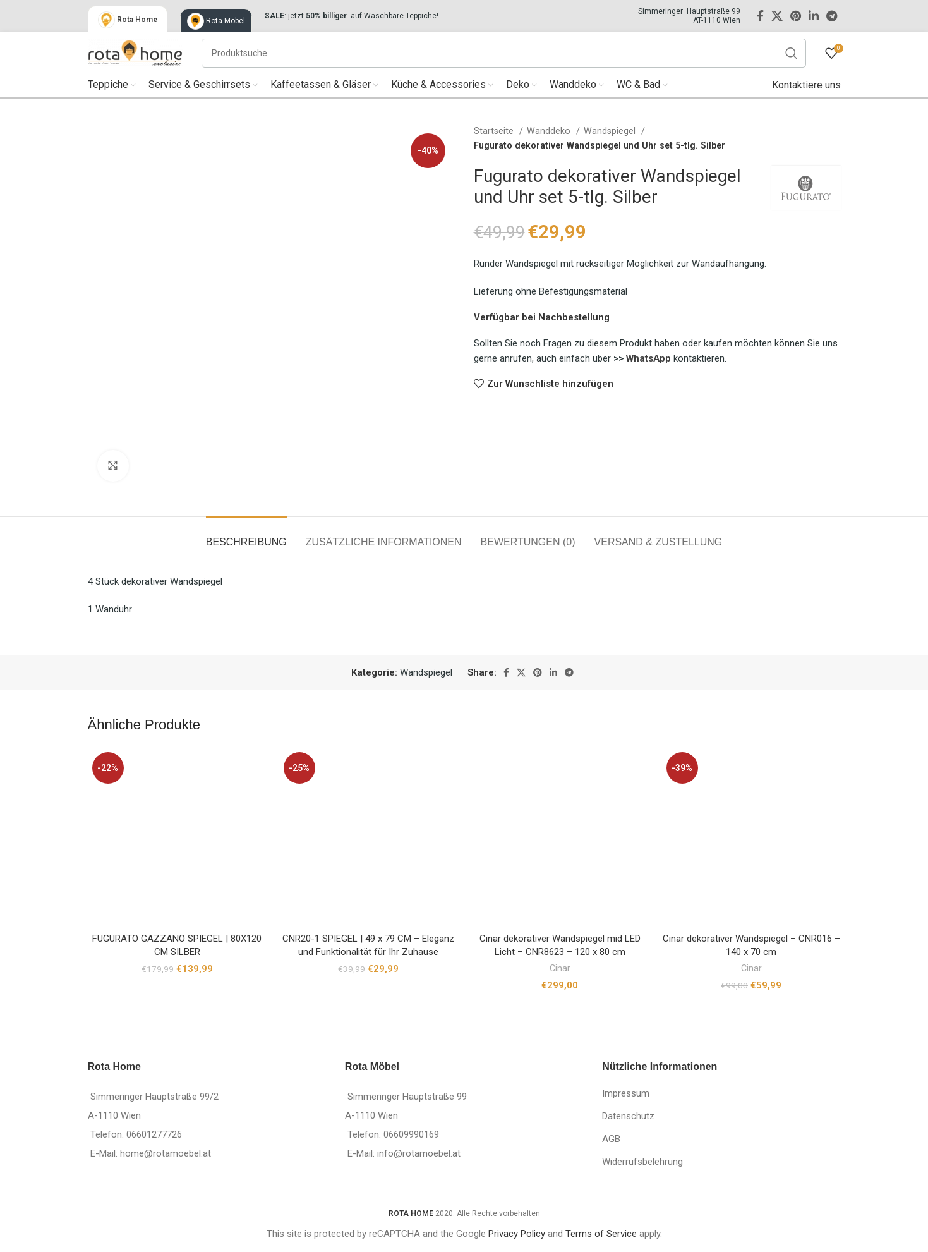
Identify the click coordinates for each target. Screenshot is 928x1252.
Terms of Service (601, 1233)
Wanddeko (550, 131)
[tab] (246, 535)
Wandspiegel (611, 131)
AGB (611, 1139)
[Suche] (504, 53)
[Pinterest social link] (795, 15)
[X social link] (777, 15)
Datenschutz (628, 1116)
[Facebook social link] (760, 15)
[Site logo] (135, 52)
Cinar (560, 968)
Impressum (625, 1093)
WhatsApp (649, 358)
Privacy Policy (516, 1233)
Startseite (495, 131)
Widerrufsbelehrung (642, 1161)
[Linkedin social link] (814, 15)
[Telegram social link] (832, 15)
